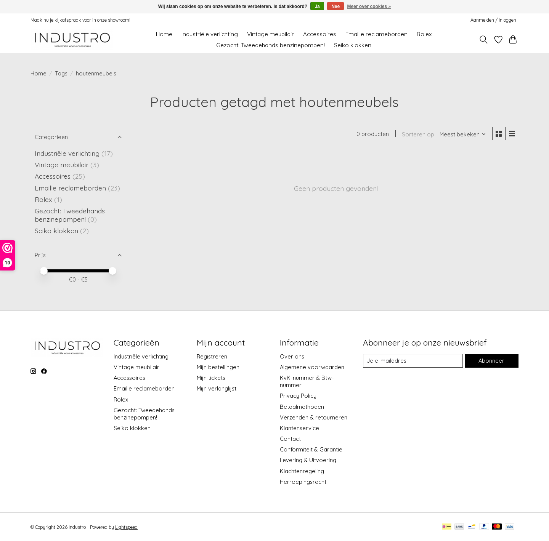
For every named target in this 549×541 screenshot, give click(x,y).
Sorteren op (418, 134)
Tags (61, 73)
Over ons (292, 356)
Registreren (212, 356)
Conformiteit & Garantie (311, 449)
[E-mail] (413, 361)
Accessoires (319, 34)
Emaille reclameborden (376, 34)
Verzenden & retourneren (313, 417)
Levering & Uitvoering (308, 460)
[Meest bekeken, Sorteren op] (463, 134)
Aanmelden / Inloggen (493, 20)
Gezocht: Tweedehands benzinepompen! (270, 45)
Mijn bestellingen (218, 367)
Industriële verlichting (209, 34)
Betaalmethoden (302, 406)
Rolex (424, 34)
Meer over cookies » (369, 6)
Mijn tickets (211, 377)
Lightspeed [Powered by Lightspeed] (126, 527)
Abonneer (491, 360)
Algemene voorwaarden (312, 367)
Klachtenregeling (302, 471)
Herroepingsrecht (303, 481)
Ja (317, 6)
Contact (290, 438)
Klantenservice (299, 428)
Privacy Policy (298, 395)
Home (164, 34)
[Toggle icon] (483, 39)
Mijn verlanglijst (216, 388)
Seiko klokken (352, 45)
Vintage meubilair (270, 34)
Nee (335, 6)
